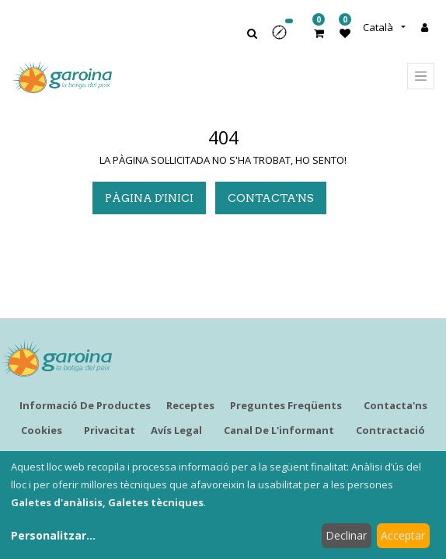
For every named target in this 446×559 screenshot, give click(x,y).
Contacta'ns (271, 198)
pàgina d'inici (149, 198)
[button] (284, 38)
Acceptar (403, 535)
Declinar (346, 535)
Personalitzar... (53, 535)
